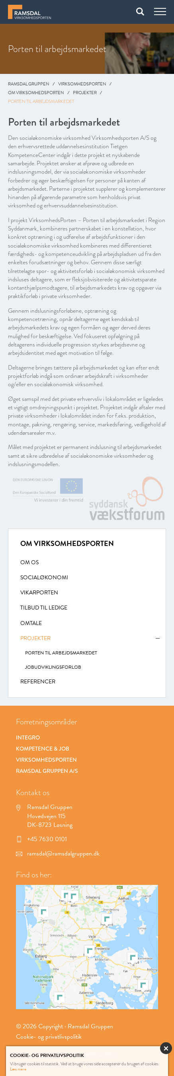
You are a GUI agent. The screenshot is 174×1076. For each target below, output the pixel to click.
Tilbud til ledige (43, 608)
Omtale (31, 623)
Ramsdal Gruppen (28, 84)
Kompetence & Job (42, 749)
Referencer (37, 682)
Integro (28, 737)
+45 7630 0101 (41, 839)
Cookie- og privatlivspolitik (49, 1036)
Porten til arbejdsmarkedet (61, 653)
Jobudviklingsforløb (53, 667)
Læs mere (18, 1069)
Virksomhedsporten (82, 84)
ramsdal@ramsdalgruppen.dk (58, 853)
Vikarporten (39, 593)
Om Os (29, 563)
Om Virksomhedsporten (36, 92)
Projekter (85, 92)
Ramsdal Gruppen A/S (47, 771)
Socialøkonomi (44, 578)
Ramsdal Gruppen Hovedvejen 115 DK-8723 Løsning (44, 816)
